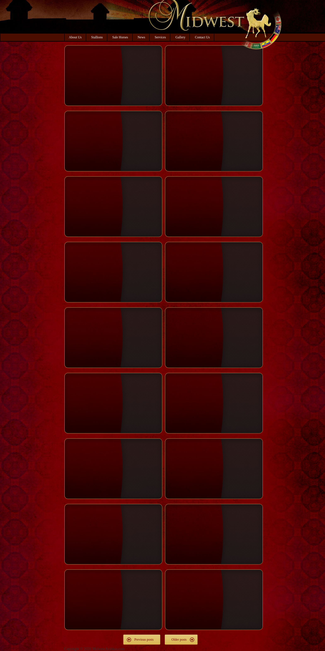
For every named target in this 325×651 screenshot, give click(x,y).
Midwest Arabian (261, 27)
